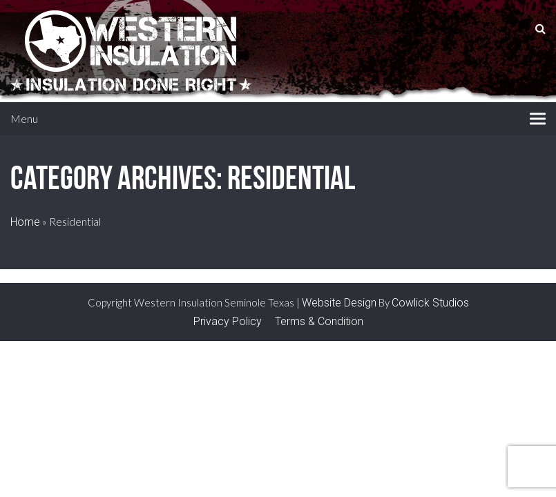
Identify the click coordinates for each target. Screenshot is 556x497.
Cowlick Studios (430, 302)
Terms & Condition (319, 321)
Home (25, 221)
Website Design (339, 302)
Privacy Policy (227, 321)
